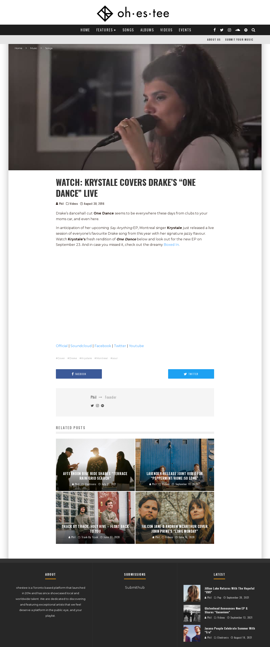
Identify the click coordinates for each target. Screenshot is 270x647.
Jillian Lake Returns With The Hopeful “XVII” (229, 590)
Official (62, 346)
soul (115, 358)
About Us (214, 39)
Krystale (86, 358)
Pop (219, 597)
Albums (147, 29)
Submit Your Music (239, 39)
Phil (60, 203)
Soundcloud (81, 346)
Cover (61, 358)
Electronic (223, 637)
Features (104, 29)
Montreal (102, 358)
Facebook (102, 346)
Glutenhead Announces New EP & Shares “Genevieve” (226, 610)
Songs (128, 29)
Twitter (120, 346)
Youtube (136, 346)
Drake (73, 358)
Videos (166, 29)
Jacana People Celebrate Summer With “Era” (230, 630)
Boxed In (171, 245)
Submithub (135, 588)
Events (185, 29)
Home (85, 29)
